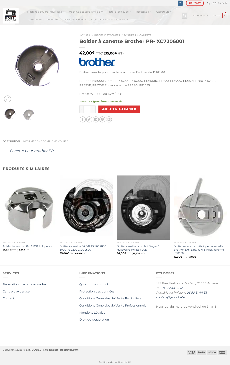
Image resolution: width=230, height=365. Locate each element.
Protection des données (96, 291)
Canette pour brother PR (31, 151)
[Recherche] (184, 16)
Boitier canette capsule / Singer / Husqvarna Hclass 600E (138, 248)
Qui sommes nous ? (93, 284)
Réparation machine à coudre (24, 284)
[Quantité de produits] (87, 109)
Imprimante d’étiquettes (44, 19)
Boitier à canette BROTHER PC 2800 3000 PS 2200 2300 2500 (83, 248)
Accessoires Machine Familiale (109, 19)
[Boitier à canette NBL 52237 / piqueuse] (29, 207)
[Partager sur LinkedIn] (109, 119)
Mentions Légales (92, 312)
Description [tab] (11, 141)
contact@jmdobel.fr (170, 297)
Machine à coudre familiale (86, 11)
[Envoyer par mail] (96, 119)
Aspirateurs (164, 11)
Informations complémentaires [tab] (45, 141)
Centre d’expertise (16, 291)
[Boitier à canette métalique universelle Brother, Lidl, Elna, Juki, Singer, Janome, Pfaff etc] (200, 207)
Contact (8, 298)
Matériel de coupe (119, 11)
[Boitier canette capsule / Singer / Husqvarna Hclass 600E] (143, 207)
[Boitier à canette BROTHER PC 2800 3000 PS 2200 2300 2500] (86, 207)
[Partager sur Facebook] (83, 119)
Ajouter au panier (119, 109)
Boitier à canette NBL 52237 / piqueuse (27, 246)
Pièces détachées (75, 19)
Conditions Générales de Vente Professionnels (112, 305)
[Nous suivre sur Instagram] (180, 3)
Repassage (143, 11)
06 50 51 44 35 (197, 292)
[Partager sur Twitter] (89, 119)
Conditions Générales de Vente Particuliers (110, 298)
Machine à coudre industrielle (45, 11)
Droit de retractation (94, 319)
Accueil (85, 35)
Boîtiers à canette (137, 35)
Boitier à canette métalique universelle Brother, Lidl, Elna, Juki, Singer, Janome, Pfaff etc (199, 250)
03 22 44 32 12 (173, 288)
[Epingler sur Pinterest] (102, 119)
